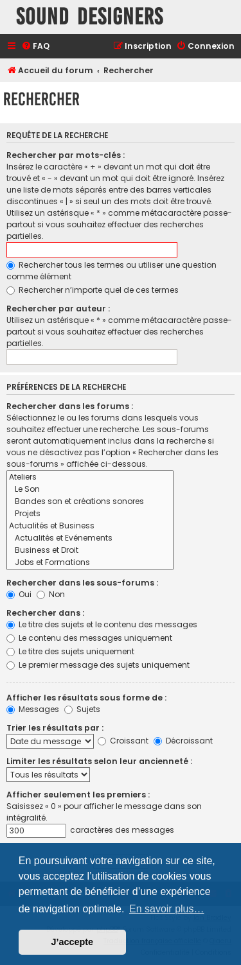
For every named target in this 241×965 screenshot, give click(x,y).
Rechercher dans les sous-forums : (82, 582)
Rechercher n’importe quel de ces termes (92, 289)
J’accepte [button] (72, 942)
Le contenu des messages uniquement (89, 637)
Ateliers (90, 477)
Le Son (90, 489)
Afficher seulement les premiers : (78, 794)
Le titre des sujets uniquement (70, 651)
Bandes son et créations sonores (90, 502)
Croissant (123, 740)
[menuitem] (35, 46)
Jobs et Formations (90, 563)
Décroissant (183, 740)
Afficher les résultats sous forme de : (86, 697)
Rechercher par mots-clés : (65, 155)
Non (51, 594)
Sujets (82, 709)
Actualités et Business (90, 526)
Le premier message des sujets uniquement (98, 664)
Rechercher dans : (45, 612)
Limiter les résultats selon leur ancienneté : (99, 761)
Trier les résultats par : (54, 727)
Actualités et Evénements (90, 538)
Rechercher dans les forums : (69, 406)
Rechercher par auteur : (58, 308)
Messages (32, 709)
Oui (18, 594)
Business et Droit (90, 550)
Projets (90, 514)
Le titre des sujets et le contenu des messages (101, 624)
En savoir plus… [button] (166, 908)
